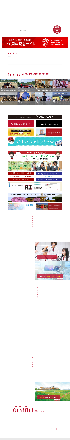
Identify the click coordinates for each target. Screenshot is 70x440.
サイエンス (44, 32)
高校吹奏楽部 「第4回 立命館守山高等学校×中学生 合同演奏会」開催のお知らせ (27, 58)
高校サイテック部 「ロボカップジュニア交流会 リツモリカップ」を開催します (26, 61)
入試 (26, 74)
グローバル (39, 32)
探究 (40, 74)
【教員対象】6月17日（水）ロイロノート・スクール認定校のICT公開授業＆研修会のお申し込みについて (31, 60)
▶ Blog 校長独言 (12, 32)
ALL (23, 74)
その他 (47, 74)
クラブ (43, 74)
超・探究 (35, 32)
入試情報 (48, 32)
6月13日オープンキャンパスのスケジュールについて (21, 56)
